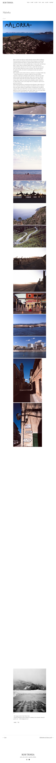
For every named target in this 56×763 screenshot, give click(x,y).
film (18, 722)
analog (15, 722)
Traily (5, 737)
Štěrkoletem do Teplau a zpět (46, 737)
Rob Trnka (8, 2)
